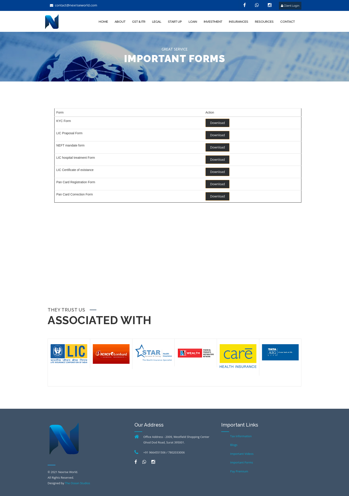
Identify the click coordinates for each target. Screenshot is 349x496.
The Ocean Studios (77, 483)
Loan (193, 21)
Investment (213, 21)
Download (217, 123)
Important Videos (242, 454)
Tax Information (241, 436)
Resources (264, 21)
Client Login (290, 5)
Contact (287, 21)
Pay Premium (239, 471)
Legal (156, 21)
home (103, 21)
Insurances (238, 21)
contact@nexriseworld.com (76, 5)
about (120, 21)
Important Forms (241, 462)
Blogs (233, 445)
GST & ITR (138, 21)
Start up (175, 21)
